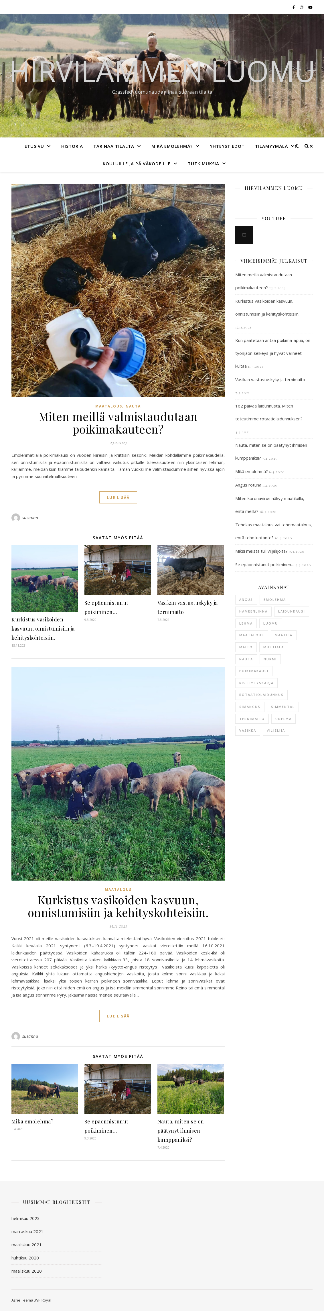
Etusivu (34, 146)
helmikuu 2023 (25, 1218)
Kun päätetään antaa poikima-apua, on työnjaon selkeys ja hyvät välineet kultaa (272, 353)
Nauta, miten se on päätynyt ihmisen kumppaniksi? (180, 1130)
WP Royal (43, 1300)
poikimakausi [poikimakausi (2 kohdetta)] (253, 671)
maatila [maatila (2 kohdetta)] (284, 635)
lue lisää (118, 497)
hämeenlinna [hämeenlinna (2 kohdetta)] (253, 611)
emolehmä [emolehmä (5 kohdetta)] (275, 599)
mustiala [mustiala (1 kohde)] (273, 647)
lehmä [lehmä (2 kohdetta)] (246, 623)
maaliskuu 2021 (26, 1244)
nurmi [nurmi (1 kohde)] (270, 659)
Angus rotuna (248, 485)
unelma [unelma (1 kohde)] (283, 718)
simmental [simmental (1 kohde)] (283, 706)
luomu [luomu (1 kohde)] (270, 623)
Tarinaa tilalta (113, 146)
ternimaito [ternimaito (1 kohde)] (252, 718)
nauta (133, 406)
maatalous (108, 406)
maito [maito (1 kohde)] (246, 647)
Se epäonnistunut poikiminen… (264, 564)
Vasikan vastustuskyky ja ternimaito (270, 379)
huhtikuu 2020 (25, 1258)
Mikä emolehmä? (172, 146)
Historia (72, 146)
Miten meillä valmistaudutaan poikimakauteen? (118, 422)
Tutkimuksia (203, 163)
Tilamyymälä (271, 146)
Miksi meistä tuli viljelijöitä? (261, 551)
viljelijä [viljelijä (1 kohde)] (276, 730)
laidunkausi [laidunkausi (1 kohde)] (291, 611)
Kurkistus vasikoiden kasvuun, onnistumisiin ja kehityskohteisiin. (43, 628)
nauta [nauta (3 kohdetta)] (246, 659)
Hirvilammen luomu (162, 70)
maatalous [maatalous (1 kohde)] (251, 635)
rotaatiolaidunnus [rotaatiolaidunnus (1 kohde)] (261, 694)
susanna (30, 517)
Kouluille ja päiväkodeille (137, 163)
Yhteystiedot (227, 146)
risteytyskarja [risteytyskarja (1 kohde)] (256, 683)
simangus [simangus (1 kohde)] (249, 706)
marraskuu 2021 (27, 1231)
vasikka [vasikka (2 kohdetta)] (247, 730)
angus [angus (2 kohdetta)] (246, 599)
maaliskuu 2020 (26, 1271)
